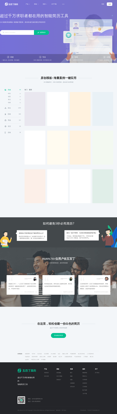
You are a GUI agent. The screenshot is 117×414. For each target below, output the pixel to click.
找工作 (60, 356)
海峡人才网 (65, 353)
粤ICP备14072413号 (22, 410)
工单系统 (84, 386)
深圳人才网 (42, 356)
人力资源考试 (90, 353)
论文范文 (39, 353)
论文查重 (46, 353)
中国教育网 (73, 353)
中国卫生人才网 (35, 359)
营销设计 (59, 379)
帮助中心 (84, 376)
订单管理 (84, 379)
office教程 (53, 353)
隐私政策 (58, 410)
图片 (71, 372)
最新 (30, 89)
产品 (27, 4)
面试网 (54, 356)
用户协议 (64, 410)
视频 (71, 376)
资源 (44, 4)
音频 (71, 379)
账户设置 (84, 390)
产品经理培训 (77, 356)
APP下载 (54, 4)
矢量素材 (72, 383)
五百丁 (12, 4)
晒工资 (91, 356)
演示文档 (46, 376)
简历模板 (59, 372)
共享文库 (72, 386)
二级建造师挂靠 (68, 356)
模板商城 (84, 372)
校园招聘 (27, 353)
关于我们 (97, 372)
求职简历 (46, 372)
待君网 (49, 356)
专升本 (33, 353)
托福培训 (27, 356)
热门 (26, 89)
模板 (36, 4)
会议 (59, 353)
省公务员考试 (81, 353)
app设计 (27, 359)
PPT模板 (43, 359)
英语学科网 (34, 356)
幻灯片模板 (59, 376)
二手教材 (85, 356)
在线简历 (84, 383)
